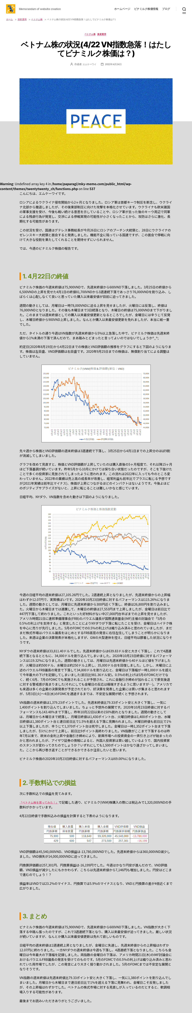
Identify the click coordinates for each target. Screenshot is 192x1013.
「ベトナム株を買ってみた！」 (41, 807)
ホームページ (122, 11)
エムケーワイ (89, 69)
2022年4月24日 (114, 69)
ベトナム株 (37, 24)
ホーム (9, 24)
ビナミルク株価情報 (146, 11)
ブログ (166, 11)
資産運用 (22, 24)
